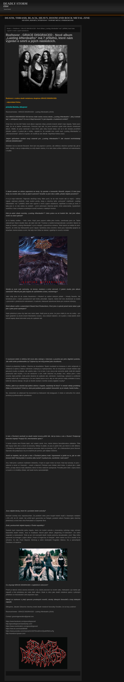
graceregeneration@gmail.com (23, 616)
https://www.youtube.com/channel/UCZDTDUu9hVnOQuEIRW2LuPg (30, 631)
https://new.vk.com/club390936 (16, 628)
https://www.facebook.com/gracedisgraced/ (21, 621)
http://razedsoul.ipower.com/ (15, 633)
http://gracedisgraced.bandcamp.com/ (19, 624)
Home (9, 28)
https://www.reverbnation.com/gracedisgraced (22, 626)
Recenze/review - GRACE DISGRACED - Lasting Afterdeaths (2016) (30, 112)
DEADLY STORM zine (15, 5)
